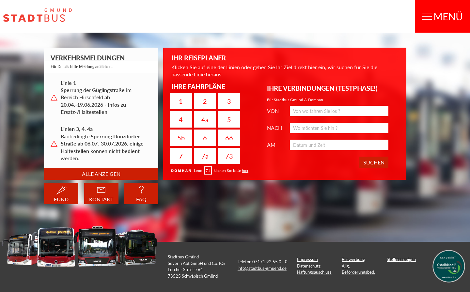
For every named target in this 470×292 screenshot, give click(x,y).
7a (205, 156)
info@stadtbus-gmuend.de (262, 268)
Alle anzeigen (101, 174)
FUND (61, 193)
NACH (274, 128)
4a (205, 119)
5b (181, 138)
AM (271, 145)
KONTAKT (101, 194)
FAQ (141, 194)
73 (229, 156)
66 (229, 138)
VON (273, 111)
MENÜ (442, 16)
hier (245, 170)
